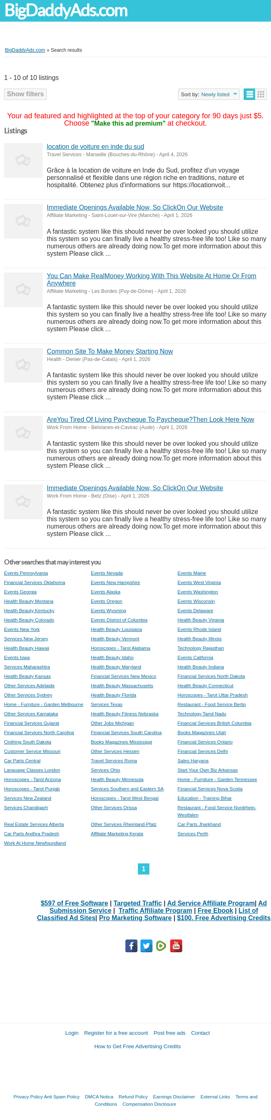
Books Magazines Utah (201, 732)
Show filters (25, 94)
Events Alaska (105, 591)
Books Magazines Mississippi (121, 741)
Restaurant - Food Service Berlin (211, 704)
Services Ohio (105, 769)
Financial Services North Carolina (39, 732)
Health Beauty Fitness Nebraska (124, 713)
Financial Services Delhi (202, 751)
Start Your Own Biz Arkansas (207, 769)
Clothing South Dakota (27, 741)
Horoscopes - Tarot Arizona (32, 779)
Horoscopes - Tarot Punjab (32, 788)
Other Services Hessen (115, 751)
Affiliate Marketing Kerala (117, 833)
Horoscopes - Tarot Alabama (120, 648)
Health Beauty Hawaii (26, 648)
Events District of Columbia (119, 619)
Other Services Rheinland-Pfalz (124, 824)
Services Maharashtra (27, 666)
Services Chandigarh (26, 807)
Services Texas (106, 704)
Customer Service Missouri (32, 751)
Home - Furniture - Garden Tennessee (217, 779)
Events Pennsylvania (26, 572)
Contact (200, 1033)
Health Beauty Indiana (200, 666)
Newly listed (215, 94)
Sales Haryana (192, 760)
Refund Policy (133, 1096)
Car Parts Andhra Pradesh (31, 833)
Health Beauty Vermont (115, 638)
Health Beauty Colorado (29, 619)
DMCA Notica (99, 1096)
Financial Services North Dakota (211, 676)
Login (72, 1033)
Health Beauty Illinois (199, 638)
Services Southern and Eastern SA (127, 788)
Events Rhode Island (199, 629)
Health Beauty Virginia (200, 619)
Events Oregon (106, 601)
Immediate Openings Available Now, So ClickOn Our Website (135, 207)
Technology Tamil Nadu (201, 713)
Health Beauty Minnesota (117, 779)
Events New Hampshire (115, 582)
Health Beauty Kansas (27, 676)
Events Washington (197, 591)
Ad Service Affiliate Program (211, 903)
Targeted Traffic (138, 903)
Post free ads (169, 1033)
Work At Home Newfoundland (35, 843)
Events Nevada (107, 572)
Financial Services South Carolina (126, 732)
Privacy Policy (28, 1096)
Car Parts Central (22, 760)
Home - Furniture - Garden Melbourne (43, 704)
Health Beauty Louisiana (116, 629)
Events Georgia (20, 591)
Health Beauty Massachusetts (122, 685)
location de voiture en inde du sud (95, 146)
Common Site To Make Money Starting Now (110, 351)
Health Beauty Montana (28, 601)
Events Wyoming (108, 610)
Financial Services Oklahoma (34, 582)
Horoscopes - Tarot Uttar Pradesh (212, 694)
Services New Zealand (27, 798)
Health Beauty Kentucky (29, 610)
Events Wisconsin (196, 601)
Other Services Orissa (114, 807)
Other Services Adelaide (29, 685)
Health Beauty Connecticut (205, 685)
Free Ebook (215, 910)
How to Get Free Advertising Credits (137, 1046)
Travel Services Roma (114, 760)
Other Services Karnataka (31, 713)
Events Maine (191, 572)
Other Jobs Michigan (112, 723)
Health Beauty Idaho (112, 657)
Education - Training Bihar (204, 798)
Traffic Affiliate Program (155, 910)
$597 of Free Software (74, 903)
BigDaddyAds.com (65, 10)
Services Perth (192, 833)
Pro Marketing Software (135, 917)
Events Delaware (195, 610)
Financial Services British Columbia (214, 723)
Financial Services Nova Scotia (210, 788)
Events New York (22, 629)
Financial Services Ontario (204, 741)
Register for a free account (116, 1033)
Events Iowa (17, 657)
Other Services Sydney (28, 694)
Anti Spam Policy (62, 1096)
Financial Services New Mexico (123, 676)
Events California (195, 657)
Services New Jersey (26, 638)
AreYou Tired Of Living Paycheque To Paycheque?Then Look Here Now (150, 419)
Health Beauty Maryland (116, 666)
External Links (215, 1096)
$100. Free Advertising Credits (224, 917)
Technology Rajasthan (200, 648)
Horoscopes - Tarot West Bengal (124, 798)
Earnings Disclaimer (174, 1096)
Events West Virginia (199, 582)
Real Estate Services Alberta (34, 824)
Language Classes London (32, 769)
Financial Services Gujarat (31, 723)
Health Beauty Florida (113, 694)
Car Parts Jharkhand (199, 824)
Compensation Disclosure (149, 1104)
